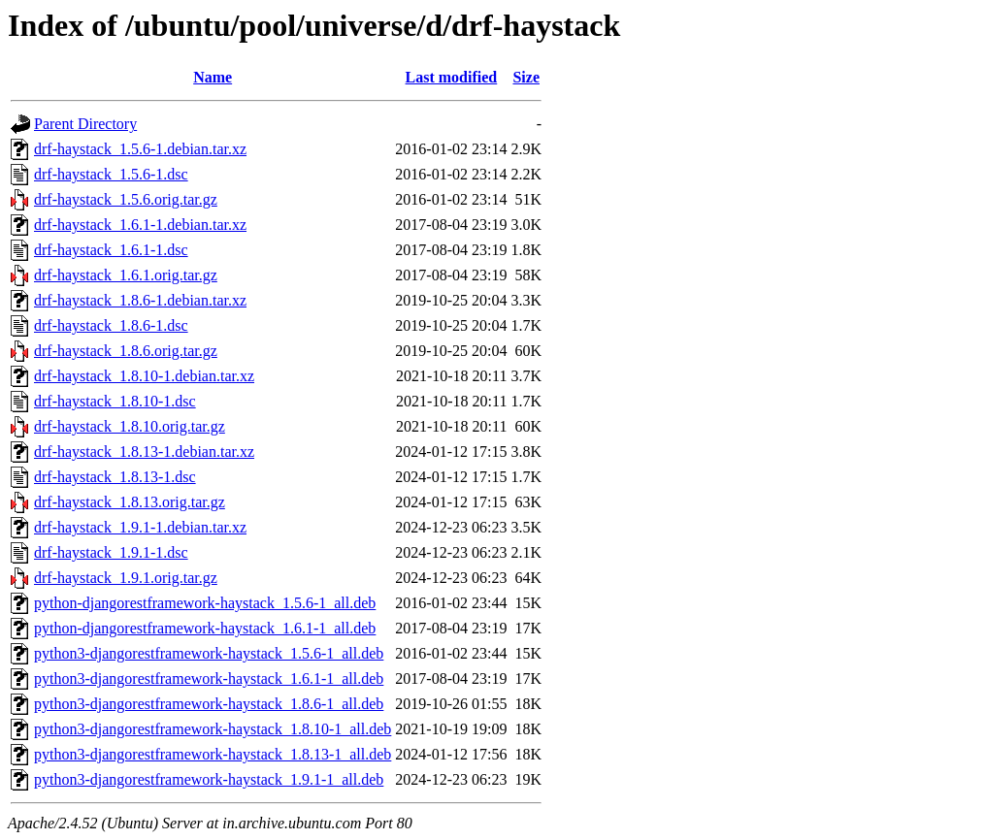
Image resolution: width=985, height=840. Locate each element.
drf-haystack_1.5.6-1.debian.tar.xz (140, 149)
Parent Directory (85, 123)
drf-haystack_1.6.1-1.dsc (111, 250)
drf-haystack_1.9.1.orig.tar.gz (125, 577)
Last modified (452, 77)
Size (526, 77)
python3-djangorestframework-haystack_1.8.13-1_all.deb (212, 754)
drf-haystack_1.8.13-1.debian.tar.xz (144, 451)
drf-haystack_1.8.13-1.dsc (115, 476)
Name (212, 77)
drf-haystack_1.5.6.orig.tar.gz (125, 199)
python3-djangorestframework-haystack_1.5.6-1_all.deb (208, 653)
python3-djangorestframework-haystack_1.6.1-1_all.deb (208, 678)
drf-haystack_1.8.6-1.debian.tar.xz (140, 300)
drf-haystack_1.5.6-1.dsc (111, 174)
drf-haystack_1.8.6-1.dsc (111, 325)
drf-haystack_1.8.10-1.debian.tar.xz (144, 376)
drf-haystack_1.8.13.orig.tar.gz (129, 502)
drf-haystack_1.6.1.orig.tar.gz (125, 275)
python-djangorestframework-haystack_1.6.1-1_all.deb (205, 628)
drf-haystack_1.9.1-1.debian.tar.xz (140, 527)
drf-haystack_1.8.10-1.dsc (115, 401)
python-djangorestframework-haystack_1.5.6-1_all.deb (205, 603)
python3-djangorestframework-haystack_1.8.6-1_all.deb (208, 703)
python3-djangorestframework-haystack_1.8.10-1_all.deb (212, 729)
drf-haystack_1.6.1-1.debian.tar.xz (140, 224)
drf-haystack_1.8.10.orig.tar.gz (129, 426)
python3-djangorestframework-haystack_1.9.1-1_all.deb (208, 779)
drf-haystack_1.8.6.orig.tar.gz (125, 350)
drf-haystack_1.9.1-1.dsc (111, 552)
